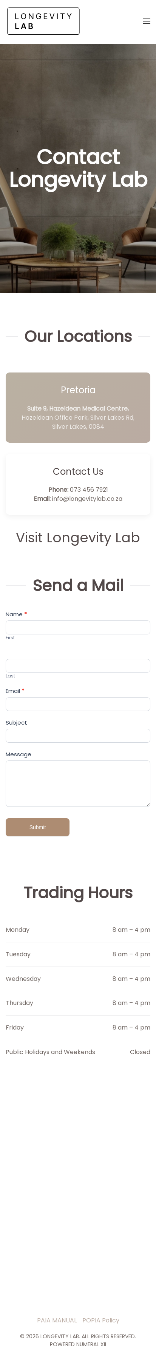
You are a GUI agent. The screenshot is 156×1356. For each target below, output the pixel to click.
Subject (16, 722)
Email (15, 691)
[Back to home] (43, 21)
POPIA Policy (100, 1320)
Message (18, 754)
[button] (146, 21)
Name (16, 614)
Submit (37, 827)
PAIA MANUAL (57, 1320)
